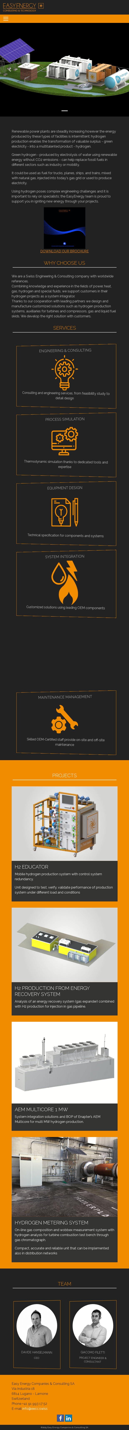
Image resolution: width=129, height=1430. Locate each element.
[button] (9, 70)
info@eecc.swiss (35, 1409)
